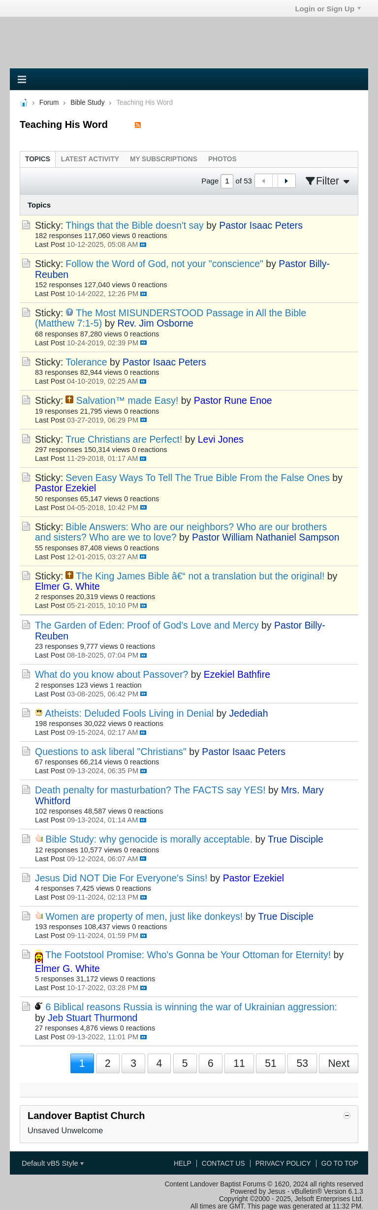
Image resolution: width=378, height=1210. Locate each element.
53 (302, 1063)
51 (271, 1063)
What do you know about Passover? (111, 674)
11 (239, 1063)
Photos (222, 159)
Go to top (339, 1163)
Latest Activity (90, 159)
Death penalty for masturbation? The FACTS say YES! (150, 790)
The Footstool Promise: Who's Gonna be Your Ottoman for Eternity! (188, 954)
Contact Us (223, 1163)
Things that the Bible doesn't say (134, 225)
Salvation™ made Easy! (127, 400)
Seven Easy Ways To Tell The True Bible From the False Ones (197, 477)
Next (338, 1063)
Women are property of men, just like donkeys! (144, 916)
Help (182, 1163)
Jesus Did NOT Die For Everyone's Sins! (121, 878)
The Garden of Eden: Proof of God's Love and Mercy (147, 625)
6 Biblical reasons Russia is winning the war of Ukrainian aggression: (191, 1006)
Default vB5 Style (53, 1163)
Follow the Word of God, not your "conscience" (164, 263)
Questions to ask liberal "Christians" (111, 751)
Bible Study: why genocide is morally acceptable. (148, 839)
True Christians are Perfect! (123, 439)
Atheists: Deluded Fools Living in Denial (129, 713)
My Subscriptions (163, 159)
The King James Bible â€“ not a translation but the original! (200, 576)
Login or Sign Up (328, 8)
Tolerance (86, 362)
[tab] (38, 159)
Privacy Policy (283, 1163)
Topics (37, 159)
